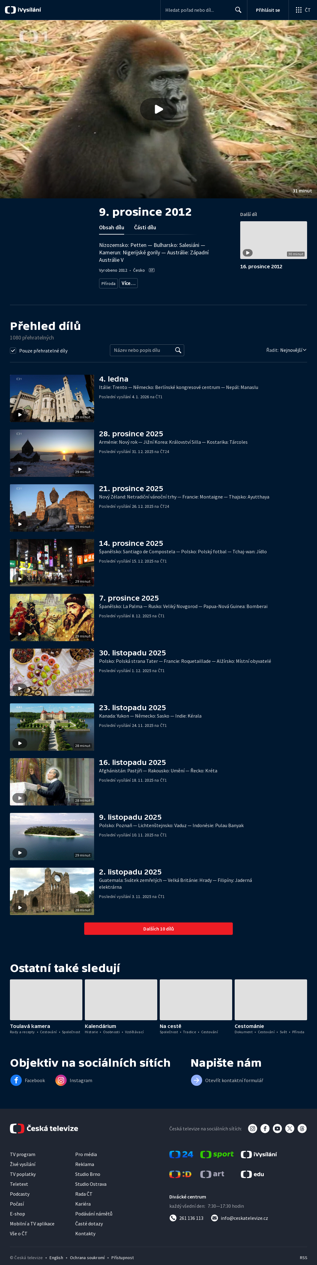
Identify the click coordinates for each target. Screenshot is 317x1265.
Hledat (236, 12)
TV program (22, 1161)
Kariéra (83, 1211)
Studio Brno (87, 1181)
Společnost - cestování (148, 291)
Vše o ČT (19, 1240)
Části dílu (145, 227)
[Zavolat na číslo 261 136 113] (186, 1225)
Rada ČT (84, 1201)
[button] (158, 109)
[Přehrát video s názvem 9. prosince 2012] (158, 109)
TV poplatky (23, 1181)
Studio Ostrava (90, 1191)
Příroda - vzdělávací (140, 282)
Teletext (19, 1191)
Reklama (84, 1171)
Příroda (108, 282)
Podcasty (19, 1201)
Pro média (86, 1161)
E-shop (17, 1221)
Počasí (17, 1211)
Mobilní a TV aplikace (32, 1231)
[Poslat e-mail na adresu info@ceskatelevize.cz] (239, 1225)
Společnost (111, 291)
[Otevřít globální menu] (303, 10)
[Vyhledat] (178, 357)
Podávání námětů (93, 1221)
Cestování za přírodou (183, 282)
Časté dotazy (89, 1231)
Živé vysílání (22, 1171)
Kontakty (85, 1240)
